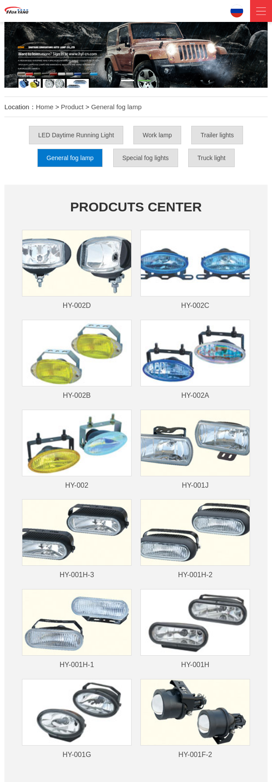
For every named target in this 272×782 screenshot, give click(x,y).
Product (72, 107)
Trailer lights (217, 135)
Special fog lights (145, 157)
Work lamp (157, 135)
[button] (127, 80)
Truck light (211, 157)
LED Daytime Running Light (76, 135)
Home (45, 107)
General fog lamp (116, 107)
